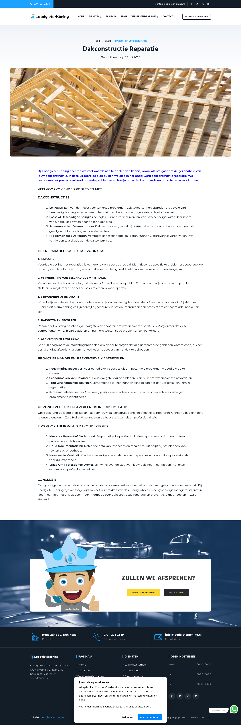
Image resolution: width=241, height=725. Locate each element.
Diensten (95, 16)
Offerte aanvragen (196, 16)
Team (124, 16)
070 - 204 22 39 (42, 3)
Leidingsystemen (135, 664)
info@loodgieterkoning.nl (171, 3)
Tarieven (111, 16)
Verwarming (132, 670)
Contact (168, 16)
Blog (108, 41)
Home (81, 16)
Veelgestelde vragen (144, 16)
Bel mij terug (176, 592)
